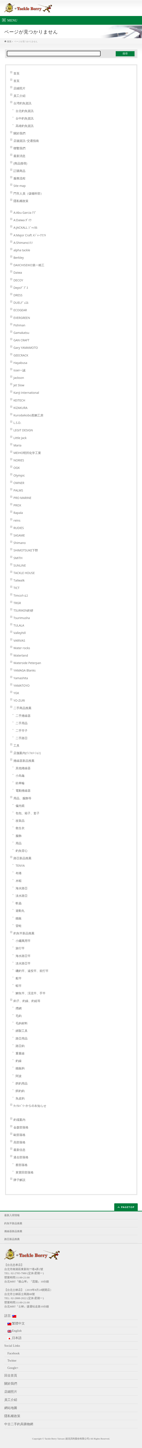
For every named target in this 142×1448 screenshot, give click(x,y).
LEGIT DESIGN (23, 430)
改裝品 (20, 820)
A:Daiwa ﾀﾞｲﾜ (22, 220)
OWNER (18, 483)
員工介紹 (19, 96)
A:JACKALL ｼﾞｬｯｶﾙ (25, 227)
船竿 (19, 978)
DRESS (17, 295)
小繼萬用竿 (23, 941)
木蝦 (19, 881)
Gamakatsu (21, 333)
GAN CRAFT (21, 340)
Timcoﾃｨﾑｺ (20, 595)
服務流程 (19, 178)
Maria (17, 445)
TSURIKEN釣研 (23, 610)
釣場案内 (19, 1120)
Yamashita (20, 678)
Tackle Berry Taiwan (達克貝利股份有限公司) (67, 1438)
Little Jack (19, 438)
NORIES (18, 460)
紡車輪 (20, 783)
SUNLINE (19, 565)
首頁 (16, 73)
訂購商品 (19, 171)
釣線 (19, 1061)
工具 (16, 745)
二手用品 (22, 723)
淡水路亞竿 (23, 963)
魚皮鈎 (20, 1098)
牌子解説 (19, 1180)
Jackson (18, 378)
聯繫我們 (19, 148)
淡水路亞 (22, 896)
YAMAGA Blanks (24, 670)
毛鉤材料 (22, 1023)
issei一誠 (19, 370)
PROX (17, 505)
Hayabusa (20, 363)
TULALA (18, 625)
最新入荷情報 (12, 1215)
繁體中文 (16, 1323)
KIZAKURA (20, 408)
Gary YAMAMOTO (25, 348)
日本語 (14, 1338)
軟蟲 (19, 903)
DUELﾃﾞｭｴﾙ (20, 303)
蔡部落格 (22, 1165)
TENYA (20, 866)
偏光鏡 (20, 806)
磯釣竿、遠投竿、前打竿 (32, 971)
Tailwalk (19, 580)
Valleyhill (19, 633)
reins (16, 520)
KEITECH (19, 400)
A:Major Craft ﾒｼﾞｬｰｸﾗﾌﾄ (29, 235)
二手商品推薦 (22, 708)
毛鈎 (19, 1016)
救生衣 (20, 828)
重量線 (20, 1053)
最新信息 (19, 1150)
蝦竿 (19, 986)
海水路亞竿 (23, 956)
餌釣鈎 (20, 1091)
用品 (19, 843)
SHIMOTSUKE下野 (25, 550)
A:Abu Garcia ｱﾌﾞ (25, 213)
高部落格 (19, 1142)
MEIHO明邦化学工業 (27, 453)
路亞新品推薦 (22, 858)
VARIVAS (19, 640)
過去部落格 (20, 1157)
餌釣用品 (22, 1083)
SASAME (19, 535)
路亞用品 (22, 1038)
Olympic (19, 475)
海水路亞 (22, 888)
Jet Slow (18, 385)
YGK (16, 693)
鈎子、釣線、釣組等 (26, 1001)
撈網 (19, 1008)
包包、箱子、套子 (28, 813)
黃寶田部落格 (25, 1172)
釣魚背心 (22, 851)
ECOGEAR (20, 310)
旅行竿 (20, 948)
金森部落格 (20, 1127)
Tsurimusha (21, 618)
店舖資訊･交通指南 (26, 141)
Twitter (11, 1360)
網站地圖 (10, 1408)
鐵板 (19, 918)
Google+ (13, 1367)
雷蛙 (19, 926)
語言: (10, 1316)
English (14, 1331)
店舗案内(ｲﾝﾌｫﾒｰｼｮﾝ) (27, 753)
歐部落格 (19, 1135)
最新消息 (19, 156)
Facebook (13, 1353)
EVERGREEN (21, 318)
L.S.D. (17, 423)
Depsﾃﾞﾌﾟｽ (20, 288)
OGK (16, 468)
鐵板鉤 (20, 1068)
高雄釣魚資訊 (25, 126)
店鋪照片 (19, 88)
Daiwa (17, 272)
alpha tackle (21, 250)
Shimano (19, 543)
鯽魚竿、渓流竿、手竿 (30, 993)
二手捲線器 (23, 716)
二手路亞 (22, 738)
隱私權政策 (20, 201)
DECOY (18, 280)
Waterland (20, 655)
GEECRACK (20, 355)
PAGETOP (128, 1207)
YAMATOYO (21, 685)
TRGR (17, 603)
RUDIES (18, 528)
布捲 (19, 873)
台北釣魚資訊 (25, 111)
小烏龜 (20, 775)
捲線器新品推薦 (23, 761)
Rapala (18, 513)
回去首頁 (10, 1375)
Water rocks (21, 648)
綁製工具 (22, 1031)
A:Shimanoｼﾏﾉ (23, 243)
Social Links (12, 1345)
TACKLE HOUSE (24, 573)
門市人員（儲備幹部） (28, 193)
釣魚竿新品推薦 (23, 933)
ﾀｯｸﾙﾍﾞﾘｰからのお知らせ (29, 1106)
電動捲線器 (23, 790)
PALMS (18, 490)
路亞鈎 (20, 1046)
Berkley (18, 258)
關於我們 (19, 133)
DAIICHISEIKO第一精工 (28, 265)
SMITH (17, 558)
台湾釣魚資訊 (22, 103)
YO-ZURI (19, 700)
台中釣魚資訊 (25, 118)
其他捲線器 (23, 768)
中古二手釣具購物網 (18, 1424)
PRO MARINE (22, 498)
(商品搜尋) (20, 163)
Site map (19, 186)
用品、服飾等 (22, 798)
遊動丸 (20, 911)
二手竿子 (22, 730)
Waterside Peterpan (27, 663)
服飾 (19, 836)
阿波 (19, 1076)
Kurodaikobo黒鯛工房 (28, 415)
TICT (16, 588)
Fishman (19, 325)
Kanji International (26, 393)
